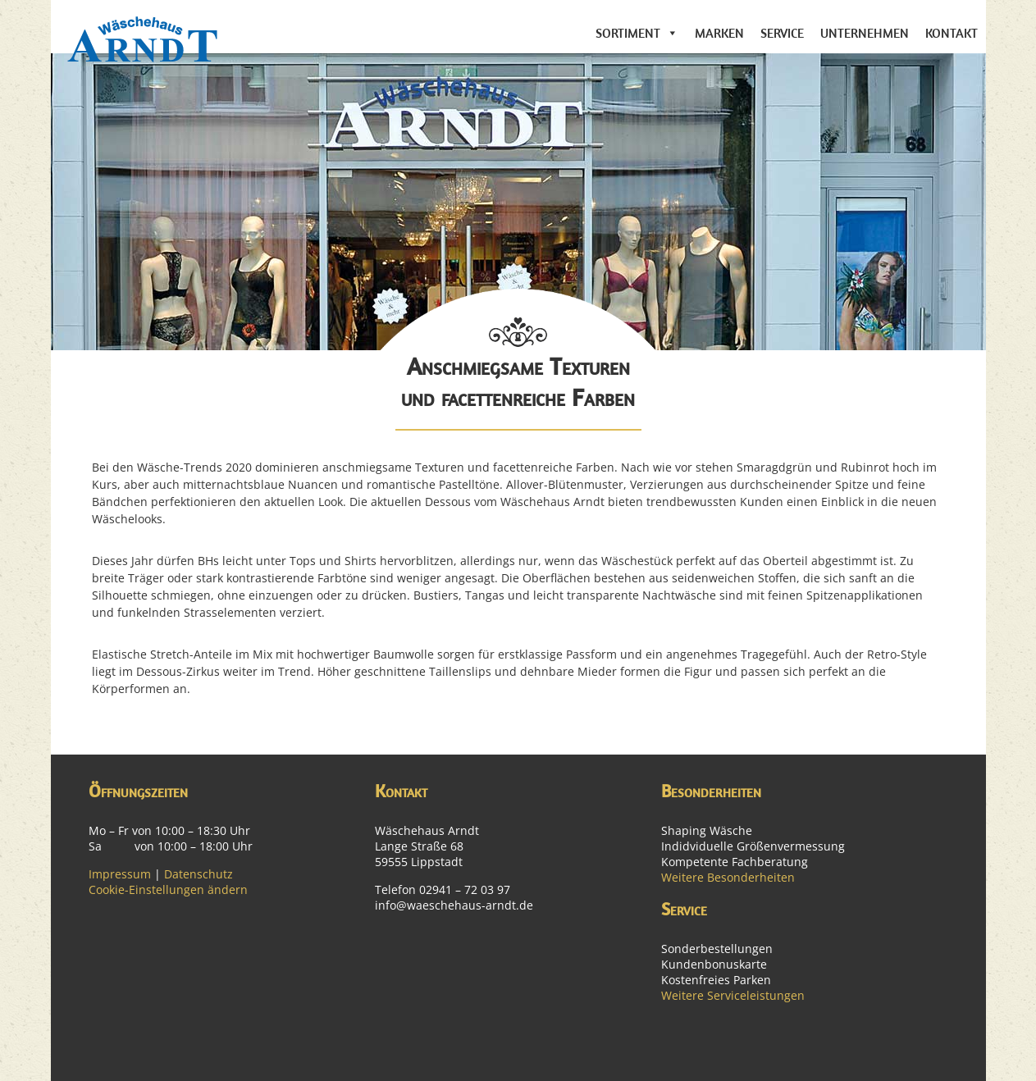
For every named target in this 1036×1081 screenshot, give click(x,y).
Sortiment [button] (628, 33)
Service (782, 33)
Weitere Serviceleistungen (733, 995)
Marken (719, 33)
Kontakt (951, 33)
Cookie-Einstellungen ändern (168, 889)
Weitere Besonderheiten (728, 877)
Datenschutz (198, 874)
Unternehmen (864, 33)
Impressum (120, 874)
